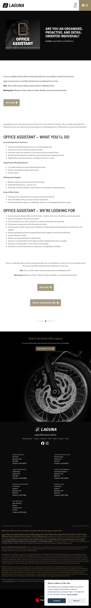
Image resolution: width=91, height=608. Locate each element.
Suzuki (55, 438)
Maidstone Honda (59, 484)
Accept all (56, 601)
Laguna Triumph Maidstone (61, 469)
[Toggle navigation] (75, 5)
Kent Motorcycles (17, 501)
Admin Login (76, 526)
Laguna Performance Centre (62, 455)
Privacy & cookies (84, 526)
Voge (67, 438)
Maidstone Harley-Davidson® (20, 484)
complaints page (9, 581)
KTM (49, 438)
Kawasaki (43, 438)
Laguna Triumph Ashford (19, 469)
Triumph (61, 438)
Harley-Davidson (27, 438)
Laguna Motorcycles (18, 455)
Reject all (76, 601)
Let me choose (72, 594)
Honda (37, 438)
